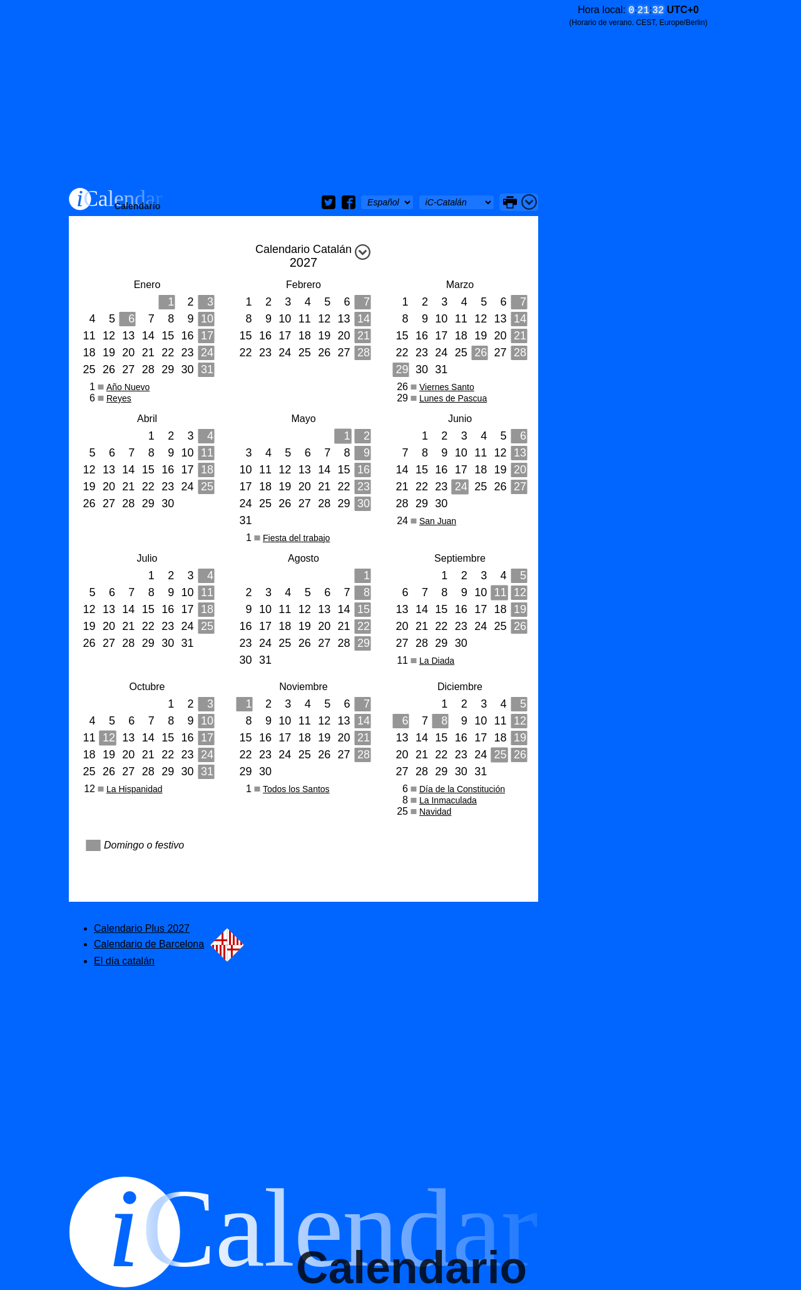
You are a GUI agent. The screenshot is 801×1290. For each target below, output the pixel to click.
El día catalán (124, 961)
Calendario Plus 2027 (142, 928)
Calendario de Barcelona (169, 944)
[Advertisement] (303, 94)
